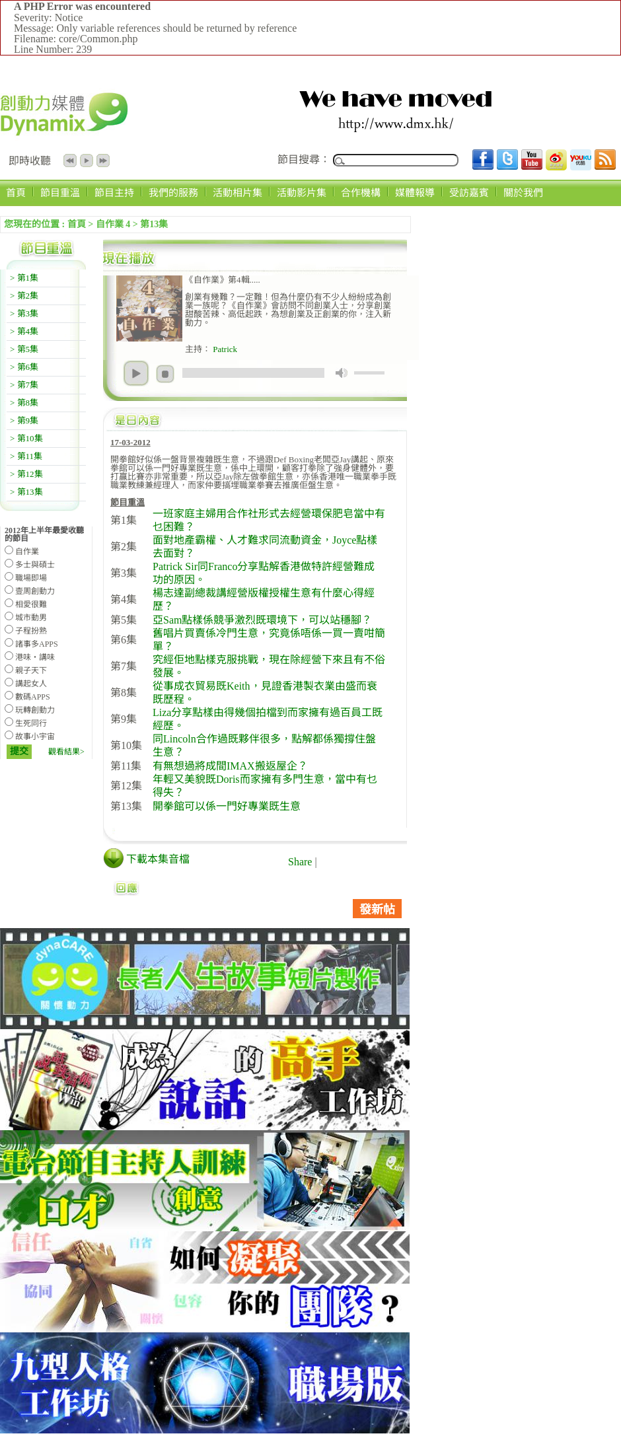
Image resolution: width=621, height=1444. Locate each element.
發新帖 (377, 909)
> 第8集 (24, 403)
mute (341, 373)
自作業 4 (113, 224)
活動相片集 (237, 192)
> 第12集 (26, 474)
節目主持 (114, 192)
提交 (19, 751)
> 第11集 (26, 456)
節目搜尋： (303, 159)
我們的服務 (173, 192)
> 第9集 (24, 420)
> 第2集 (24, 296)
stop (165, 374)
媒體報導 (415, 192)
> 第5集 (24, 349)
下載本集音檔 (158, 859)
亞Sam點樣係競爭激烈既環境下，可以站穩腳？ (262, 620)
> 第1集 (24, 278)
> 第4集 (24, 331)
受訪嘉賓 (469, 192)
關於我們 (523, 192)
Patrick (224, 349)
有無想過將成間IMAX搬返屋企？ (230, 766)
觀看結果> (66, 751)
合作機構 (361, 192)
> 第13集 (26, 492)
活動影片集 (301, 192)
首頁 (16, 192)
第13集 (154, 224)
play (136, 373)
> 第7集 (24, 385)
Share (300, 861)
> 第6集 (24, 367)
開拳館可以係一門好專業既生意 (227, 806)
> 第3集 (24, 313)
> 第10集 (26, 438)
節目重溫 (60, 192)
